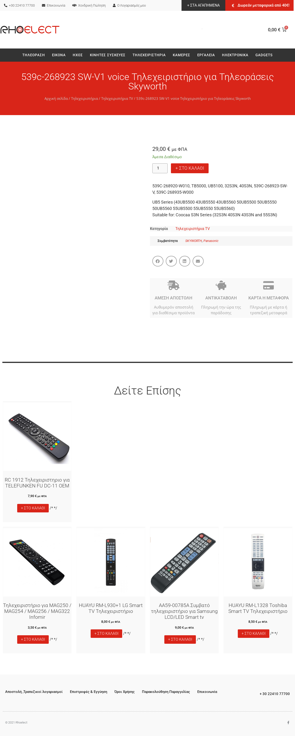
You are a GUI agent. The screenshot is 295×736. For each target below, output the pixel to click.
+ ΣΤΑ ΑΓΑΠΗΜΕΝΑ (203, 5)
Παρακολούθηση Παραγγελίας (166, 692)
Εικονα (59, 55)
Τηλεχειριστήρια (149, 55)
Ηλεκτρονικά (235, 55)
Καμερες (181, 55)
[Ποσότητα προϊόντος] (160, 168)
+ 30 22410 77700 (275, 694)
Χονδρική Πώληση (89, 5)
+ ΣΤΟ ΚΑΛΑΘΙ (189, 168)
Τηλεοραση (33, 55)
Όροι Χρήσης (124, 692)
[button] (157, 261)
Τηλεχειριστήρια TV (117, 98)
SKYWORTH (193, 241)
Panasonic (210, 241)
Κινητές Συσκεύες (107, 55)
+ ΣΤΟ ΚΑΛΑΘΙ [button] (33, 508)
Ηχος (78, 55)
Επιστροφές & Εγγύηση (88, 692)
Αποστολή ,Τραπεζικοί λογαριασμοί (34, 692)
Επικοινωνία (53, 5)
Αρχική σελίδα (56, 98)
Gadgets (264, 55)
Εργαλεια (206, 55)
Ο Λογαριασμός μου (129, 5)
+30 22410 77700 (19, 5)
